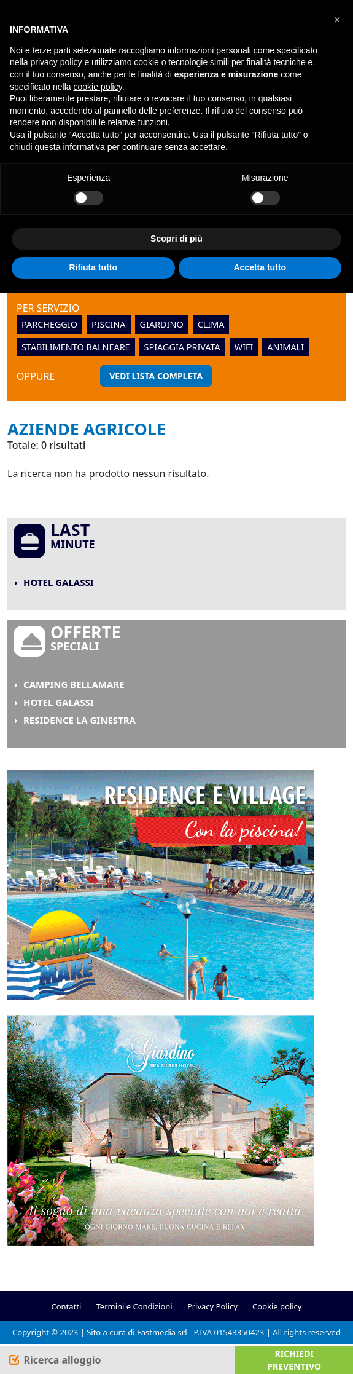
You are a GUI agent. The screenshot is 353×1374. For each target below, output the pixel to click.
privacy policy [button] (56, 62)
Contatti (66, 1306)
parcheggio (49, 324)
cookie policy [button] (98, 87)
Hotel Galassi (58, 582)
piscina (108, 324)
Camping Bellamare (74, 684)
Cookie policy (276, 1306)
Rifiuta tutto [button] (93, 267)
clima (211, 324)
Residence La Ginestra (79, 720)
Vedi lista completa (156, 376)
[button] (337, 20)
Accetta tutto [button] (259, 267)
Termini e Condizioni (134, 1306)
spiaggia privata (182, 347)
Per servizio (48, 308)
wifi (244, 347)
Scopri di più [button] (176, 238)
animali (285, 347)
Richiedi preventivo (294, 1360)
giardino (162, 324)
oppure (36, 376)
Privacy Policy (212, 1306)
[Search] (54, 1359)
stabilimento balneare (75, 347)
